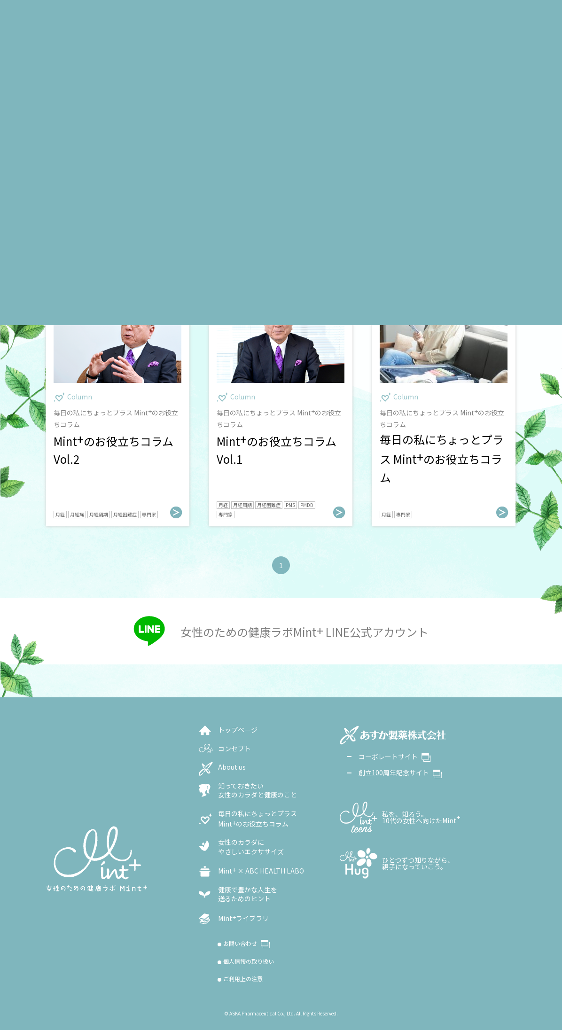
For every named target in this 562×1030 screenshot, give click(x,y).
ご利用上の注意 (243, 979)
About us (232, 767)
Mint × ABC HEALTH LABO (261, 870)
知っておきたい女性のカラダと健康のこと (257, 790)
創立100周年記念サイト (400, 772)
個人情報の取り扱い (248, 961)
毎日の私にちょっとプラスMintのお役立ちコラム (257, 818)
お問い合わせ (246, 944)
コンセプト (234, 748)
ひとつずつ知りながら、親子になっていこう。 (418, 863)
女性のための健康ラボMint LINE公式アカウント (304, 631)
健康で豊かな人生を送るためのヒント (247, 894)
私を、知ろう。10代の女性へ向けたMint (421, 817)
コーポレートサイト (395, 756)
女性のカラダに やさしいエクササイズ (251, 847)
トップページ (238, 730)
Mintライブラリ (243, 918)
